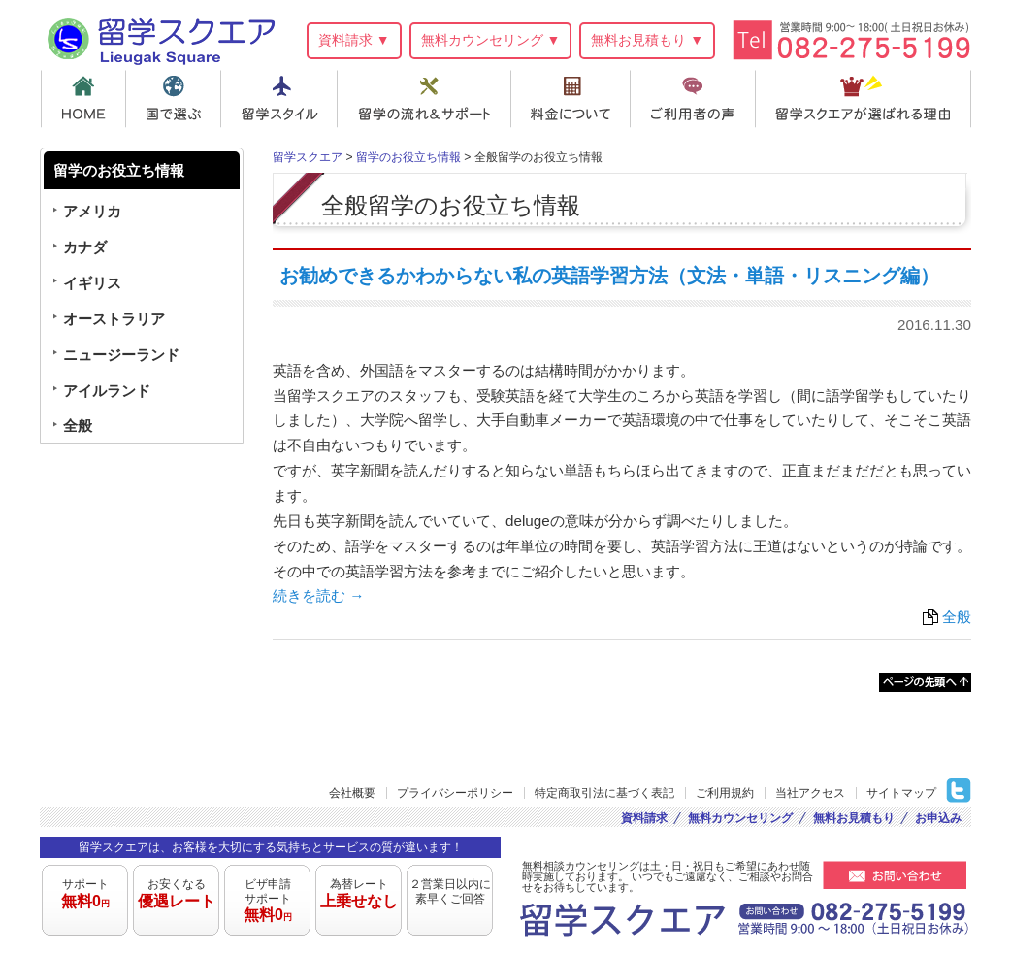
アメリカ (92, 211)
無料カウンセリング (740, 818)
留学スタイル (281, 99)
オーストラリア (114, 319)
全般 (956, 617)
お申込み (938, 818)
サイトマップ (901, 793)
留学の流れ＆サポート (427, 99)
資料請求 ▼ (354, 40)
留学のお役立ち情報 (408, 157)
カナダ (85, 247)
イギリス (92, 283)
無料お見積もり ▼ (647, 40)
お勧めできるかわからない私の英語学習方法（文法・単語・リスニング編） (609, 275)
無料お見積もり (854, 818)
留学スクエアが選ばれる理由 (866, 99)
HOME (83, 99)
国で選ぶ (174, 99)
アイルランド (106, 390)
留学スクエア (160, 38)
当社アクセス (810, 793)
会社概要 (352, 793)
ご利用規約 (725, 793)
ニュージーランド (121, 354)
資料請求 (644, 818)
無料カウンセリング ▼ (491, 40)
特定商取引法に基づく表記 (604, 793)
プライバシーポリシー (455, 793)
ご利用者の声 (698, 99)
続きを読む (318, 595)
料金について (574, 99)
